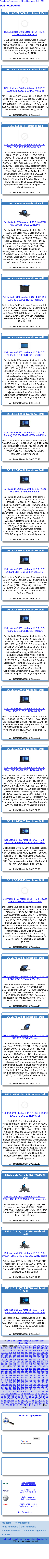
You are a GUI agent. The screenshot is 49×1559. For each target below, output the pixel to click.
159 (14, 1382)
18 (3, 1405)
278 (18, 1359)
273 (38, 1359)
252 (26, 1364)
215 (30, 1371)
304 (11, 1355)
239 (30, 1366)
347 (30, 1346)
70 (47, 1396)
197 (6, 1375)
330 (3, 1350)
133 (22, 1387)
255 (14, 1364)
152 (42, 1382)
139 (46, 1384)
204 (26, 1373)
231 (14, 1369)
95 (25, 1394)
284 (42, 1357)
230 (18, 1369)
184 (11, 1378)
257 (6, 1364)
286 (34, 1357)
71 (44, 1396)
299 (30, 1355)
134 (18, 1387)
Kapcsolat (7, 1534)
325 (22, 1350)
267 (14, 1362)
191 (30, 1375)
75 (33, 1396)
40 (36, 1400)
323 (30, 1350)
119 (30, 1389)
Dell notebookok (10, 5)
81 (16, 1396)
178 (34, 1378)
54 (44, 1398)
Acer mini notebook (28, 1485)
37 (44, 1400)
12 (19, 1405)
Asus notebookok (28, 1490)
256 (11, 1364)
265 (22, 1362)
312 (26, 1353)
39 (38, 1400)
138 (3, 1387)
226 (34, 1369)
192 (26, 1375)
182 (18, 1378)
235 (46, 1366)
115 (46, 1389)
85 (5, 1396)
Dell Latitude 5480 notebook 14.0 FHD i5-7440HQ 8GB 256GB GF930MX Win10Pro (25, 434)
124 (11, 1389)
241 (22, 1366)
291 (14, 1357)
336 (26, 1348)
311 (30, 1353)
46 (19, 1400)
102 (2, 1394)
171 (14, 1380)
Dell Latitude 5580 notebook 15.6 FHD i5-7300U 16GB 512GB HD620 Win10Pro (24, 710)
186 (3, 1378)
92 (33, 1394)
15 (11, 1405)
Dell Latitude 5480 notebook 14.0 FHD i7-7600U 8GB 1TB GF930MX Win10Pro (24, 570)
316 (11, 1353)
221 (6, 1371)
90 (39, 1394)
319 (46, 1350)
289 (22, 1357)
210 (3, 1373)
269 (6, 1362)
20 (44, 1403)
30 (16, 1403)
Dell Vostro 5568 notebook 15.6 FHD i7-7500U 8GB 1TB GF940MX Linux (25, 1036)
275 (30, 1359)
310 (34, 1353)
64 (16, 1398)
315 (14, 1353)
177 (38, 1378)
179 (30, 1378)
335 (30, 1348)
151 (46, 1382)
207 (14, 1373)
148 (11, 1384)
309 (38, 1353)
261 (38, 1362)
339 (14, 1348)
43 (27, 1400)
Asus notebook (10, 1526)
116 (42, 1389)
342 (3, 1348)
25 (30, 1403)
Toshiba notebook (11, 1530)
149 (6, 1384)
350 (19, 1346)
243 (14, 1366)
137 (6, 1387)
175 (46, 1378)
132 (26, 1387)
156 (26, 1382)
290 (18, 1357)
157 (22, 1382)
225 (38, 1369)
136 (11, 1387)
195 (14, 1375)
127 (46, 1387)
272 (42, 1359)
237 (38, 1366)
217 (22, 1371)
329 (6, 1350)
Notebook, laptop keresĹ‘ (31, 1415)
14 (14, 1405)
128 (42, 1387)
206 (18, 1373)
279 (14, 1359)
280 (11, 1359)
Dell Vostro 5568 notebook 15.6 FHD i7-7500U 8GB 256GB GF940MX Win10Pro (25, 977)
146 (18, 1384)
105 (38, 1391)
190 (34, 1375)
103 (46, 1391)
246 (3, 1366)
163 (46, 1380)
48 (13, 1400)
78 (24, 1396)
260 (42, 1362)
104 (42, 1391)
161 (6, 1382)
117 (38, 1389)
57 (36, 1398)
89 (42, 1394)
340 (11, 1348)
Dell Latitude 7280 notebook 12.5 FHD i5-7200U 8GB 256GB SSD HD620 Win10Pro (25, 769)
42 (30, 1400)
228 (26, 1369)
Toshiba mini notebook (28, 1506)
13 (17, 1405)
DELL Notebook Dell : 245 (32, 1)
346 (34, 1346)
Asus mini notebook (28, 1492)
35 (2, 1403)
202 (34, 1373)
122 (18, 1389)
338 (18, 1348)
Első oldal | (11, 1341)
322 (34, 1350)
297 (38, 1355)
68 (5, 1398)
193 (22, 1375)
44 (24, 1400)
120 (26, 1389)
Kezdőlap (6, 1523)
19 (47, 1403)
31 (13, 1403)
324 (26, 1350)
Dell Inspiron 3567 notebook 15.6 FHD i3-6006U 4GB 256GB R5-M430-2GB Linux (24, 1311)
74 (36, 1396)
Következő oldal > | (36, 1341)
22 (38, 1403)
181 (22, 1378)
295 (46, 1355)
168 (26, 1380)
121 (22, 1389)
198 (3, 1375)
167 (30, 1380)
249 (38, 1364)
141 (38, 1384)
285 (38, 1357)
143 (30, 1384)
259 (46, 1362)
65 (13, 1398)
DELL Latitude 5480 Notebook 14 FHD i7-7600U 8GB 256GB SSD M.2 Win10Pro (24, 89)
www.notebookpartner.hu (36, 1539)
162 (3, 1382)
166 (34, 1380)
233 (6, 1369)
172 (11, 1380)
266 (18, 1362)
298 (34, 1355)
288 (26, 1357)
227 (30, 1369)
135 (14, 1387)
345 (38, 1346)
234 (3, 1369)
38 (41, 1400)
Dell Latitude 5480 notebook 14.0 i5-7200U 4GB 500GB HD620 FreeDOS (25, 490)
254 (18, 1364)
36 (47, 1400)
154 (34, 1382)
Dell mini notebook (28, 1499)
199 (46, 1373)
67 (8, 1398)
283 (46, 1357)
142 (34, 1384)
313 (22, 1353)
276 (26, 1359)
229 (22, 1369)
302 (18, 1355)
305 (6, 1355)
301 (22, 1355)
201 (38, 1373)
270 (3, 1362)
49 (10, 1400)
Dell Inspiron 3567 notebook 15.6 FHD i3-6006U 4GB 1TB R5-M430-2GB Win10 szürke (24, 1254)
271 (46, 1359)
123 (14, 1389)
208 (11, 1373)
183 (14, 1378)
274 (34, 1359)
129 (38, 1387)
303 (14, 1355)
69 (2, 1398)
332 (42, 1348)
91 (36, 1394)
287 (30, 1357)
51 (5, 1400)
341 (6, 1348)
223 (46, 1369)
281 (6, 1359)
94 (28, 1394)
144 (26, 1384)
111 (14, 1391)
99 (13, 1394)
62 (22, 1398)
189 (38, 1375)
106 (34, 1391)
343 (46, 1346)
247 (46, 1364)
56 (38, 1398)
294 (3, 1357)
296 (42, 1355)
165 (38, 1380)
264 (26, 1362)
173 (6, 1380)
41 (33, 1400)
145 (22, 1384)
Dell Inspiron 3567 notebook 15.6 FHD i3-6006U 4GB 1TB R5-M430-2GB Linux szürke (25, 1197)
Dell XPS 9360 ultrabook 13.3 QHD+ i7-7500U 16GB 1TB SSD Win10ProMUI (25, 1114)
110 (18, 1391)
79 (22, 1396)
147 (14, 1384)
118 (34, 1389)
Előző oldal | (22, 1341)
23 (36, 1403)
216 (26, 1371)
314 (18, 1353)
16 (8, 1405)
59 (30, 1398)
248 (42, 1364)
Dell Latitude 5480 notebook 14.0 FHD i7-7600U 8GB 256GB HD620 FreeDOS (24, 353)
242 (18, 1366)
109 (22, 1391)
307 (46, 1353)
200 (42, 1373)
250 (34, 1364)
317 (6, 1353)
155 (30, 1382)
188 (42, 1375)
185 (6, 1378)
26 (27, 1403)
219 (14, 1371)
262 (34, 1362)
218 (18, 1371)
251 (30, 1364)
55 (41, 1398)
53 (47, 1398)
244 (10, 1366)
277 (22, 1359)
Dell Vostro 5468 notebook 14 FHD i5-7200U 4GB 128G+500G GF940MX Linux (25, 900)
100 (10, 1394)
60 (27, 1398)
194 (18, 1375)
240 (26, 1366)
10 (25, 1405)
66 (10, 1398)
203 (30, 1373)
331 (46, 1348)
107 (30, 1391)
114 (3, 1391)
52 (2, 1400)
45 (22, 1400)
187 (46, 1375)
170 (18, 1380)
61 (24, 1398)
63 (19, 1398)
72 (41, 1396)
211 (46, 1371)
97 (19, 1394)
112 (11, 1391)
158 (18, 1382)
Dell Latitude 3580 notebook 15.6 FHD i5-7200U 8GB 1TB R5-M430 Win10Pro (24, 146)
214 (34, 1371)
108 (26, 1391)
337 (22, 1348)
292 (11, 1357)
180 (26, 1378)
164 (42, 1380)
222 (3, 1371)
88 (44, 1394)
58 (33, 1398)
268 (11, 1362)
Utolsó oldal (23, 1343)
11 (22, 1405)
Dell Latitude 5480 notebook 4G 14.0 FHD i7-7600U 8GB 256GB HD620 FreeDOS (25, 298)
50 (8, 1400)
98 (16, 1394)
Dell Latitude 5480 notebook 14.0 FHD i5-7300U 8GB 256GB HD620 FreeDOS (24, 629)
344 (42, 1346)
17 (5, 1405)
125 (6, 1389)
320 (42, 1350)
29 (19, 1403)
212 (42, 1371)
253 (22, 1364)
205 (22, 1373)
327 (14, 1350)
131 (30, 1387)
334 (34, 1348)
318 (3, 1353)
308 (42, 1353)
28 (22, 1403)
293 (6, 1357)
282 (3, 1359)
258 (3, 1364)
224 (42, 1369)
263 (30, 1362)
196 (11, 1375)
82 (13, 1396)
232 (11, 1369)
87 (47, 1394)
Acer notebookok (28, 1483)
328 (11, 1350)
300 (26, 1355)
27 (24, 1403)
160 (11, 1382)
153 (38, 1382)
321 (38, 1350)
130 (34, 1387)
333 (38, 1348)
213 (38, 1371)
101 (6, 1394)
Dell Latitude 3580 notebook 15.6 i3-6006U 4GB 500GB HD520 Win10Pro (25, 223)
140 (42, 1384)
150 (3, 1384)
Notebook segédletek (35, 1530)
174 (3, 1380)
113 (6, 1391)
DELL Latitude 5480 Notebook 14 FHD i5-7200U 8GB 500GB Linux (24, 33)
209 (6, 1373)
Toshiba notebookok (28, 1504)
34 (5, 1403)
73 (38, 1396)
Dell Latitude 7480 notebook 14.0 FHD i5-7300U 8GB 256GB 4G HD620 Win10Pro (24, 841)
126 (3, 1389)
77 (27, 1396)
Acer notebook (22, 1523)
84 (8, 1396)
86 (2, 1396)
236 (42, 1366)
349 (23, 1346)
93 (30, 1394)
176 (42, 1378)
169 (22, 1380)
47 (16, 1400)
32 (10, 1403)
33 (8, 1403)
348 (27, 1346)
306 (3, 1355)
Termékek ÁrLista (25, 1512)
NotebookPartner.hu (9, 1)
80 (19, 1396)
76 (30, 1396)
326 (18, 1350)
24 (33, 1403)
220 (11, 1371)
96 (22, 1394)
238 (34, 1366)
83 (10, 1396)
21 (41, 1403)
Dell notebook (28, 1526)
